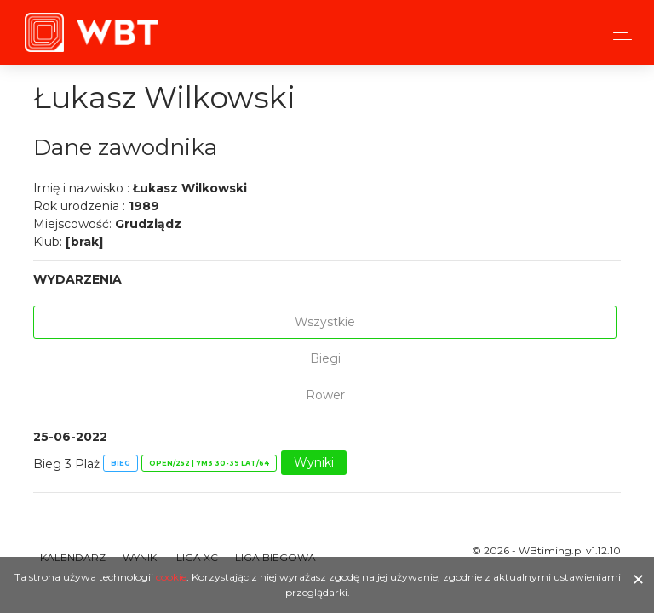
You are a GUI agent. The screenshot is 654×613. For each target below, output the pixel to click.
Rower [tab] (325, 395)
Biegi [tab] (325, 358)
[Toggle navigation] (618, 32)
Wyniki (314, 462)
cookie (171, 576)
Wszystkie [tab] (325, 321)
